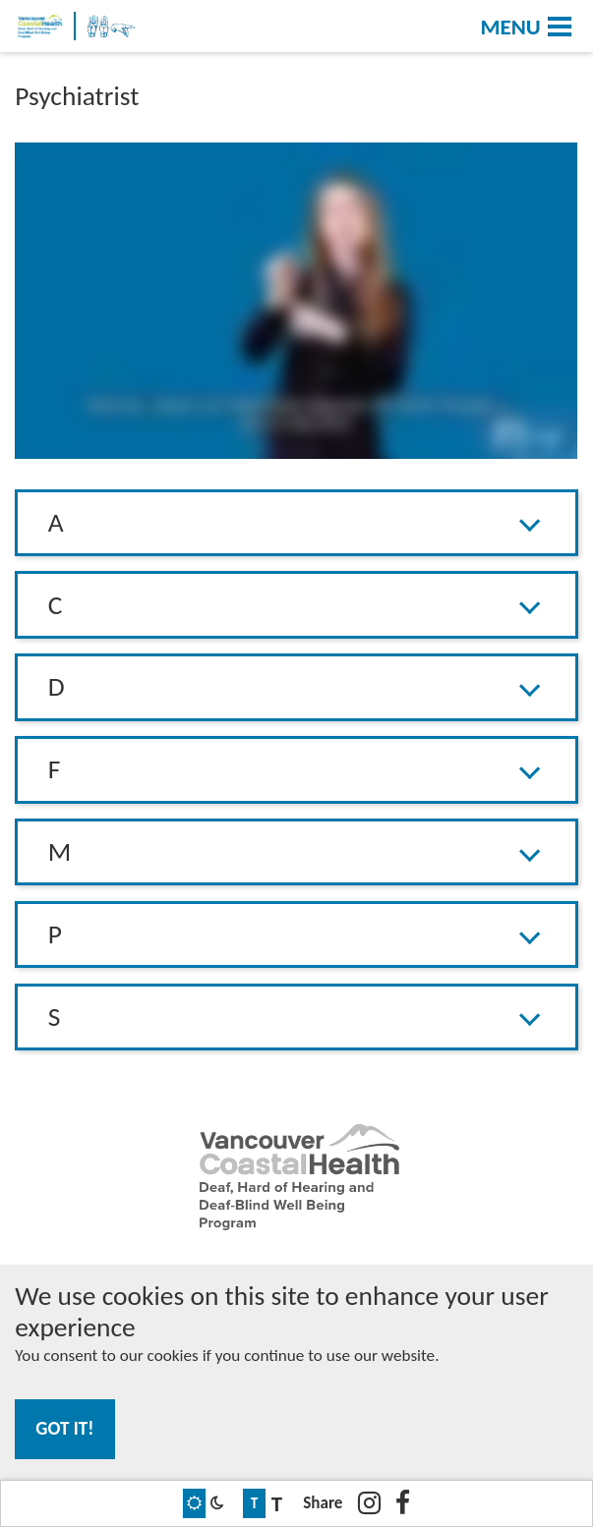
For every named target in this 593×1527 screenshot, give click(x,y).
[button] (296, 522)
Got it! (64, 1428)
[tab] (296, 523)
